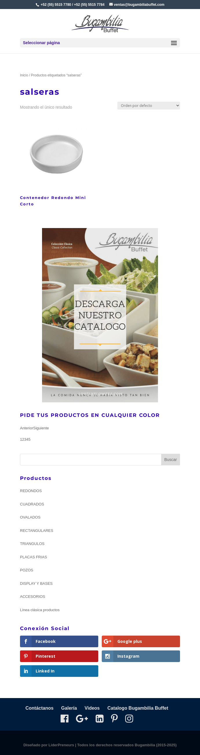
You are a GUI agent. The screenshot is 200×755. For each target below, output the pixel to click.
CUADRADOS (32, 504)
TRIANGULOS (32, 543)
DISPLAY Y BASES (36, 583)
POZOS (26, 570)
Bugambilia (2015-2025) (156, 745)
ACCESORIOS (32, 596)
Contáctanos (40, 708)
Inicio (24, 75)
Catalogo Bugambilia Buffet (137, 708)
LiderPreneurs (61, 745)
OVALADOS (30, 517)
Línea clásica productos (40, 610)
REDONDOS (31, 491)
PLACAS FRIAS (33, 557)
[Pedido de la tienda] (148, 106)
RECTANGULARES (36, 530)
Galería (69, 708)
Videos (92, 708)
